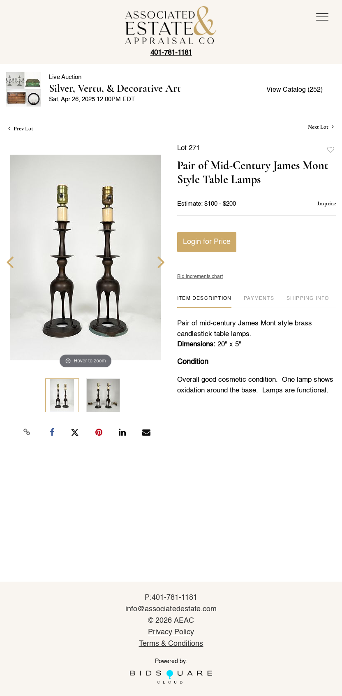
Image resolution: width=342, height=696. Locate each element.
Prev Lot (20, 128)
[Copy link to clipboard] (27, 432)
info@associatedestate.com (171, 609)
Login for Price (207, 242)
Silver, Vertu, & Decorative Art (115, 88)
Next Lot (321, 126)
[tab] (204, 302)
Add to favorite (331, 150)
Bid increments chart (200, 276)
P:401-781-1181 (171, 597)
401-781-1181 (171, 52)
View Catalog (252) (294, 90)
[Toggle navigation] (322, 17)
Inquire (326, 203)
